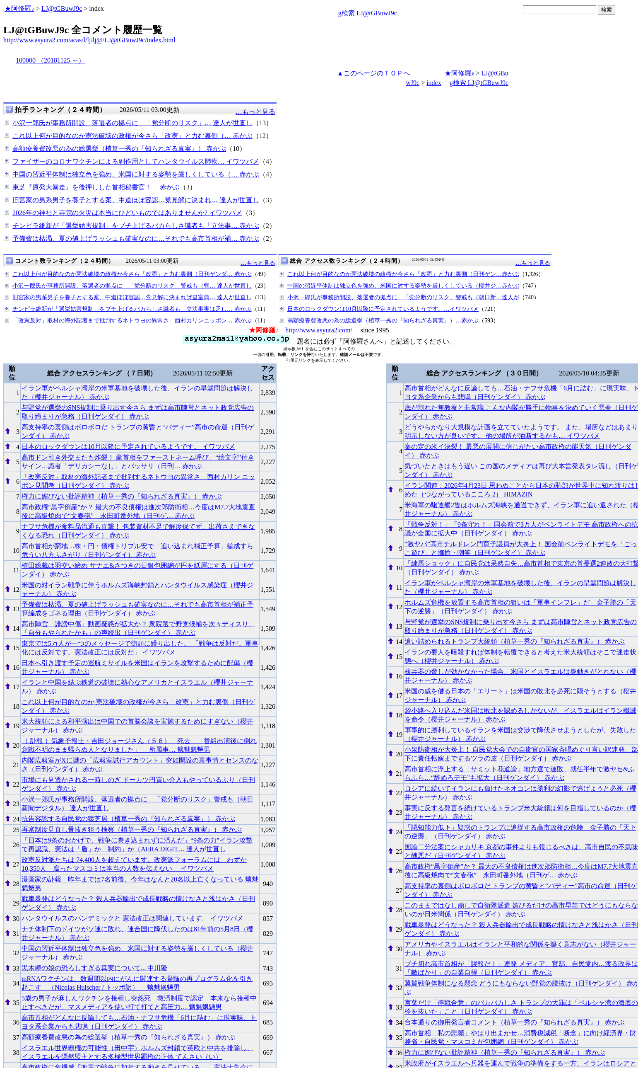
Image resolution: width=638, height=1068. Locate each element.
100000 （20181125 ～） (50, 60)
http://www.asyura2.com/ (318, 330)
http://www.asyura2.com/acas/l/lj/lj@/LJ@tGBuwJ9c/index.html (89, 40)
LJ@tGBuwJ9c (61, 8)
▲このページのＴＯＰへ (373, 73)
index (433, 82)
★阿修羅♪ (19, 8)
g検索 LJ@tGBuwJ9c (367, 13)
